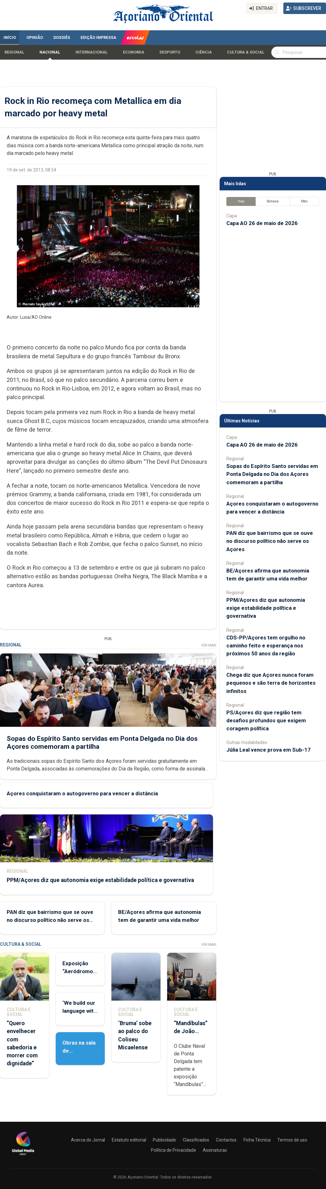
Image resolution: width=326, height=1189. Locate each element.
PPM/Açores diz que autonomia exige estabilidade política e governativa (100, 880)
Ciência (203, 52)
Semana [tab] (273, 201)
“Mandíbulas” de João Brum (191, 1031)
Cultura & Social (245, 52)
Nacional (49, 52)
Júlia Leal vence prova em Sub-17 (268, 750)
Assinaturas (215, 1150)
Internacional (91, 52)
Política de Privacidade (173, 1150)
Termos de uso (292, 1139)
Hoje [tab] (241, 201)
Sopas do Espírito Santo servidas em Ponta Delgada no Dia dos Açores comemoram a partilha (272, 474)
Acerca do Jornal (88, 1139)
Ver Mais (208, 645)
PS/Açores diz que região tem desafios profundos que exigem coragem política (266, 720)
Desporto (169, 52)
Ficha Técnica (257, 1139)
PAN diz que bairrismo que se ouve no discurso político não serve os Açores (50, 919)
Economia (133, 52)
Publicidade (164, 1139)
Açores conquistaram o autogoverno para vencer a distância (82, 793)
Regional (14, 52)
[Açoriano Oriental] (23, 1155)
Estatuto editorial (129, 1139)
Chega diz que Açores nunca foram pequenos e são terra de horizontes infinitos (270, 683)
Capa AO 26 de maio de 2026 (262, 223)
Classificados (196, 1139)
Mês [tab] (304, 201)
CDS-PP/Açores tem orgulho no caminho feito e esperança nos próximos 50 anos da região (265, 645)
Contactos (226, 1139)
